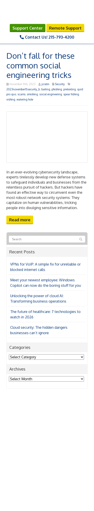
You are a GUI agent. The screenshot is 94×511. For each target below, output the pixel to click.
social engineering (50, 94)
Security (60, 84)
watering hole (25, 99)
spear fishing (71, 94)
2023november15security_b (23, 89)
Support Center (27, 28)
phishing (57, 89)
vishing (10, 99)
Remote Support (65, 28)
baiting (45, 89)
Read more (19, 219)
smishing (32, 94)
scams (21, 94)
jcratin (45, 84)
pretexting (69, 89)
